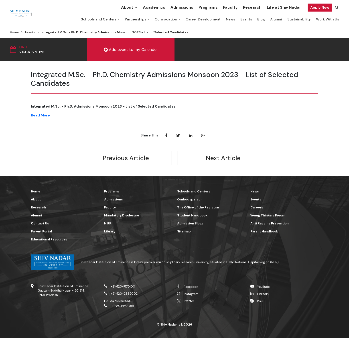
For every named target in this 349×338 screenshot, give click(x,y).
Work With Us (327, 19)
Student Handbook (192, 215)
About (127, 7)
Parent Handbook (264, 231)
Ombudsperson (190, 199)
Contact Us (40, 223)
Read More (40, 115)
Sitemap (184, 231)
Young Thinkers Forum (267, 215)
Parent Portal (41, 231)
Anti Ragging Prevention (269, 223)
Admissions (181, 7)
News (230, 19)
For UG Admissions (117, 301)
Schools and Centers (98, 19)
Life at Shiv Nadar (284, 7)
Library (109, 231)
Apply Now (319, 7)
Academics (154, 7)
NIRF (107, 223)
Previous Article (126, 158)
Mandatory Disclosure (121, 215)
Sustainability (299, 19)
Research (252, 7)
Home (14, 32)
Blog (261, 19)
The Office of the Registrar (198, 207)
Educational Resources (49, 239)
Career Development (203, 19)
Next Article (223, 158)
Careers (256, 207)
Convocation (166, 19)
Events (246, 19)
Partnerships (135, 19)
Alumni (276, 19)
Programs (208, 7)
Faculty (230, 7)
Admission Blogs (190, 223)
